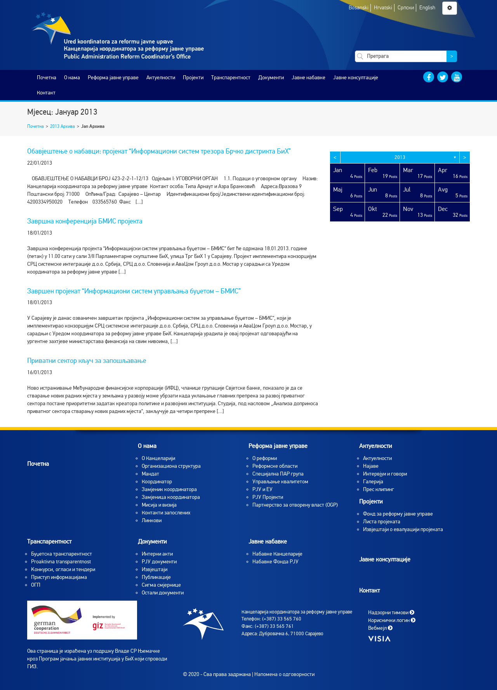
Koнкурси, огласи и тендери (63, 569)
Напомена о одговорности (284, 674)
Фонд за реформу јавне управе (398, 514)
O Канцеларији (158, 458)
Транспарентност (230, 77)
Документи (271, 77)
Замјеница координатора (171, 497)
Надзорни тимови (391, 612)
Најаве (371, 466)
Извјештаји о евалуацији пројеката (403, 529)
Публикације (156, 577)
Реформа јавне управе (113, 77)
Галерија (373, 481)
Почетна (46, 77)
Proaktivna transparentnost (61, 561)
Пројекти (193, 77)
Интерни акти (157, 554)
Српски (406, 7)
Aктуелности (377, 458)
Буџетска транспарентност (61, 554)
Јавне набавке (308, 77)
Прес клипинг (378, 489)
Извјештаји (154, 569)
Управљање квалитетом (280, 481)
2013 (399, 157)
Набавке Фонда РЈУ (275, 561)
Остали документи (163, 592)
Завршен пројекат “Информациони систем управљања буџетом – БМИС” (134, 291)
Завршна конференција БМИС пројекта (84, 221)
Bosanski (358, 7)
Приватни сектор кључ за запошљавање (86, 360)
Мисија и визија (159, 505)
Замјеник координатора (169, 489)
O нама (72, 77)
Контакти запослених (166, 512)
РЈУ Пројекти (267, 497)
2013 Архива (62, 126)
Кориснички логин (391, 620)
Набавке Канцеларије (277, 554)
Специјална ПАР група (278, 473)
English (427, 7)
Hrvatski (383, 7)
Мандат (150, 473)
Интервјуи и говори (385, 473)
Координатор (157, 481)
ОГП (35, 585)
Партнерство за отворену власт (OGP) (295, 505)
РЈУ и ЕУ (262, 489)
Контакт (46, 92)
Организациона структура (171, 466)
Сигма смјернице (161, 585)
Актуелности (160, 77)
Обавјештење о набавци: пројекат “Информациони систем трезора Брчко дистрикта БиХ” (159, 151)
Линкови (152, 520)
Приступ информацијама (59, 577)
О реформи (264, 458)
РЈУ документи (159, 561)
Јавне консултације (355, 77)
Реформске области (274, 466)
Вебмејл (380, 627)
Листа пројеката (381, 521)
